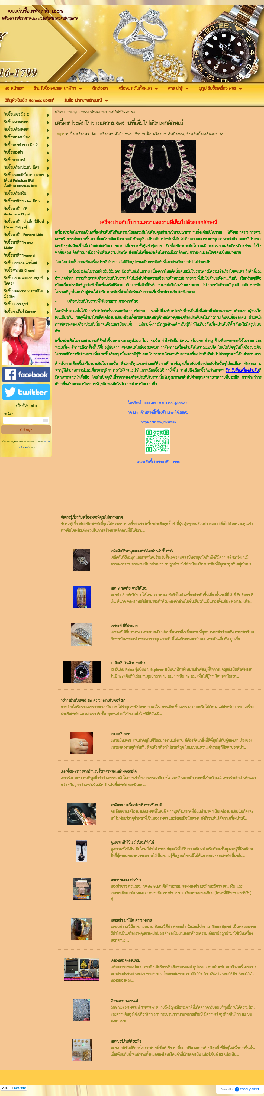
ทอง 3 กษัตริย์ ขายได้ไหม (129, 589)
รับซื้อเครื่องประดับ (80, 134)
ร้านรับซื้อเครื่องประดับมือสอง (159, 134)
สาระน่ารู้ (71, 112)
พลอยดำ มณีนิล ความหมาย (131, 920)
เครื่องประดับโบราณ (115, 134)
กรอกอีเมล (8, 414)
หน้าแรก (59, 112)
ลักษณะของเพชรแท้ (124, 1001)
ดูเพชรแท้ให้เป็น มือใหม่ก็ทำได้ (132, 843)
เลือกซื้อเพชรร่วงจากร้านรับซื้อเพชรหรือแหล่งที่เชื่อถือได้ (99, 772)
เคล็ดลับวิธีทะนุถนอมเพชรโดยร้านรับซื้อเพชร (142, 551)
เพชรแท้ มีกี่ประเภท (124, 626)
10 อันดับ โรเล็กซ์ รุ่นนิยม (128, 663)
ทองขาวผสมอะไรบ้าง (126, 880)
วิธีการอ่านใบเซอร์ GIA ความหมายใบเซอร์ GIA (93, 701)
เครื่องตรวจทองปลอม (125, 961)
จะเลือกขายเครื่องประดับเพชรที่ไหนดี (136, 805)
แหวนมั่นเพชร (120, 734)
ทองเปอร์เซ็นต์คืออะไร (126, 1042)
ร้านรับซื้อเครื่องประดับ (205, 134)
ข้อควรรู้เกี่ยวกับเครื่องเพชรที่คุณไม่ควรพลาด (92, 518)
